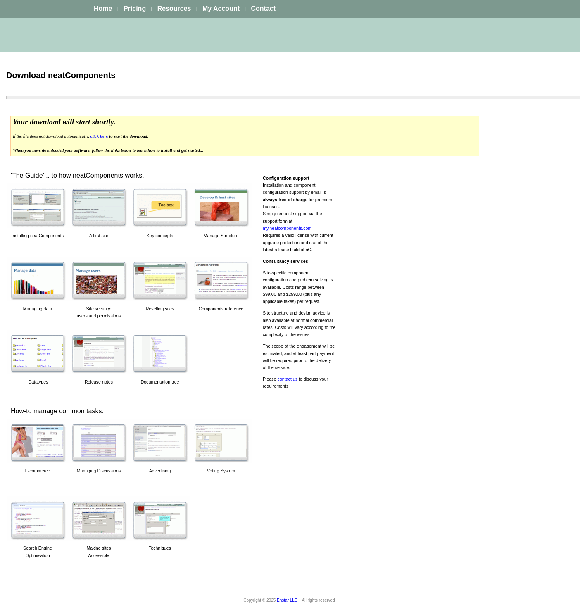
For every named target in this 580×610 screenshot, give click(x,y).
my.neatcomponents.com (287, 228)
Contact (263, 8)
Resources (174, 8)
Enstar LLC (287, 600)
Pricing (135, 8)
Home (103, 8)
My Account (221, 8)
